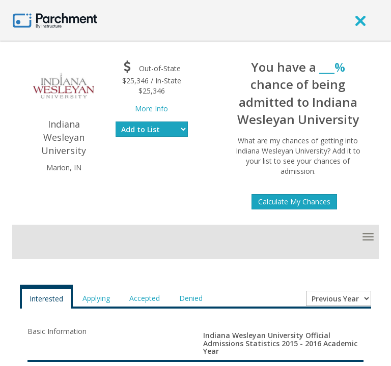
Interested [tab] (46, 298)
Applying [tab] (96, 298)
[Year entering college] (338, 298)
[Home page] (55, 20)
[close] (360, 20)
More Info (151, 108)
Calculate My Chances (294, 201)
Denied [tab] (191, 298)
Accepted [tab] (144, 298)
